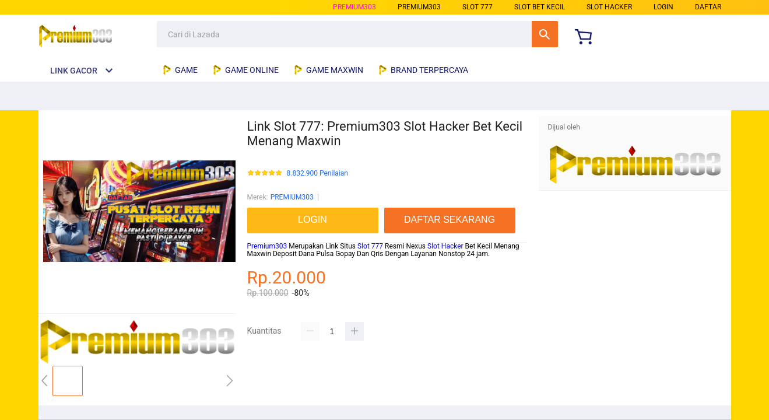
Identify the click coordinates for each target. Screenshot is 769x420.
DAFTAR (708, 7)
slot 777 (477, 7)
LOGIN (663, 7)
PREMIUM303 (354, 7)
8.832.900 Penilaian (317, 173)
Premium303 (267, 246)
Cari (545, 34)
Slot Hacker (445, 246)
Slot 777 (370, 246)
